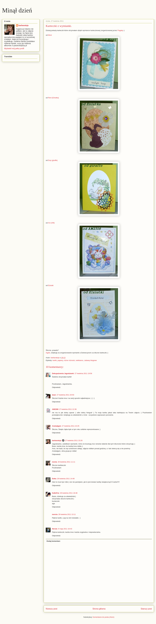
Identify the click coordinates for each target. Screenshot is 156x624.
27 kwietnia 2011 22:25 (70, 426)
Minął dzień (17, 10)
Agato (48, 353)
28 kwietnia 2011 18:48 (68, 493)
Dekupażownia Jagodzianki (63, 373)
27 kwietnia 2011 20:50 (65, 395)
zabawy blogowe (90, 360)
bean (54, 395)
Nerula (54, 529)
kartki (55, 360)
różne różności (69, 360)
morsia (55, 514)
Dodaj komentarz (53, 541)
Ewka (54, 479)
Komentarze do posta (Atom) (103, 617)
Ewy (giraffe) (52, 160)
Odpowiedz (56, 387)
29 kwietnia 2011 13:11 (67, 514)
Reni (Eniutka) (53, 98)
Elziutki (50, 285)
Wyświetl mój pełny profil (14, 48)
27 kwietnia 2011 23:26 (74, 440)
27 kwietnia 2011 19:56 (83, 373)
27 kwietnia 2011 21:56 (68, 409)
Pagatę (120, 30)
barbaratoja (56, 440)
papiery (60, 360)
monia (54, 462)
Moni (50, 35)
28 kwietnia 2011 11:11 (66, 462)
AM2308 (55, 409)
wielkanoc (79, 360)
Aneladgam (56, 426)
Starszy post (146, 609)
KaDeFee (55, 493)
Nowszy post (51, 609)
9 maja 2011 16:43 (65, 529)
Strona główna (98, 609)
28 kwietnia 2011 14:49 (65, 479)
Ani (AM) (51, 223)
